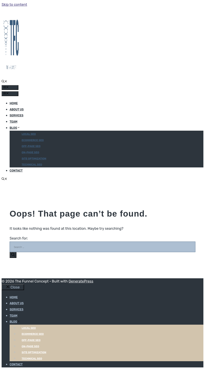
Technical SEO (32, 164)
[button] (4, 82)
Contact (16, 170)
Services (16, 115)
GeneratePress (80, 281)
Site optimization (34, 158)
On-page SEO (30, 152)
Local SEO (29, 133)
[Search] (13, 255)
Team (13, 121)
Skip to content (14, 4)
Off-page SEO (31, 146)
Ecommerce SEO (33, 140)
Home (14, 103)
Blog (15, 128)
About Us (17, 109)
